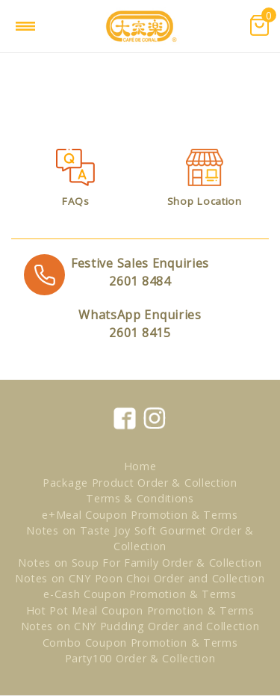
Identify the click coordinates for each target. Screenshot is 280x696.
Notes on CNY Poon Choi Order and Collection (139, 578)
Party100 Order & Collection (140, 658)
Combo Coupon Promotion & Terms (140, 642)
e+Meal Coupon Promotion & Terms (140, 515)
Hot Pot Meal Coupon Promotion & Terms (140, 610)
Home (140, 466)
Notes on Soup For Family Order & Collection (139, 562)
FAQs (76, 201)
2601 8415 (140, 323)
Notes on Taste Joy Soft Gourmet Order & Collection (139, 538)
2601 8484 (140, 271)
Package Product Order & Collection (140, 482)
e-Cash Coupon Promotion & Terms (140, 594)
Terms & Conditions (140, 498)
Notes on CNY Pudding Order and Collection (140, 626)
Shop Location (204, 201)
